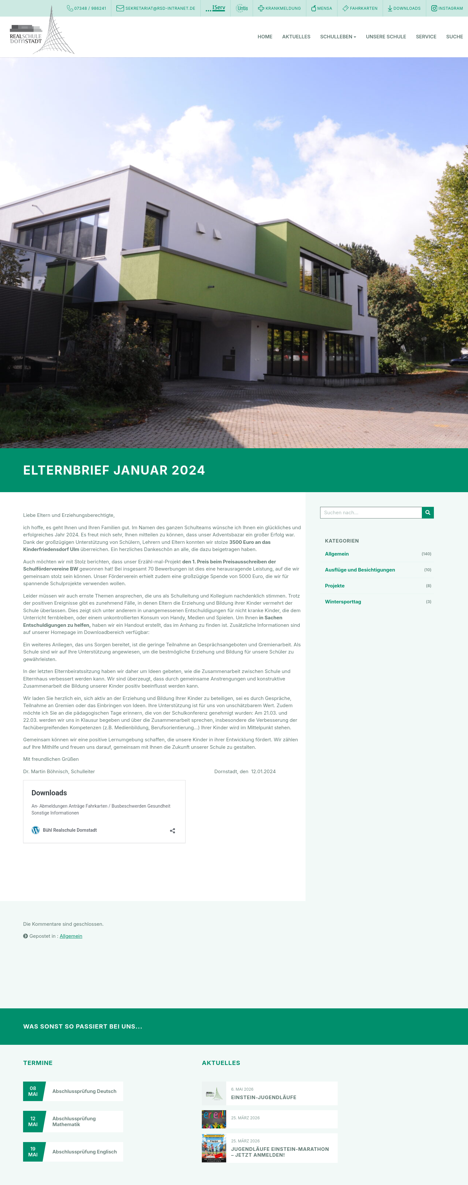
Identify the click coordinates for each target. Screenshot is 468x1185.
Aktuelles (296, 37)
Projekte (334, 586)
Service (426, 37)
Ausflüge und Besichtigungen (360, 570)
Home (265, 37)
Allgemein (337, 554)
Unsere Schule (386, 37)
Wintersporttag (343, 602)
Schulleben (338, 37)
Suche (454, 37)
